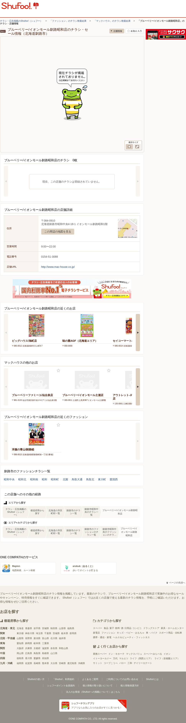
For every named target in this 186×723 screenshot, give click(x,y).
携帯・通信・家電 (102, 637)
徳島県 (20, 658)
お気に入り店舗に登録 (134, 31)
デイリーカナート (143, 663)
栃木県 (64, 633)
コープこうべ (111, 663)
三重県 (45, 643)
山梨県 (20, 638)
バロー (122, 663)
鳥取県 (37, 653)
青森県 (28, 628)
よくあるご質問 (90, 679)
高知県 (45, 658)
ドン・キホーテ (116, 654)
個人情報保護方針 (129, 685)
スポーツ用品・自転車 (170, 632)
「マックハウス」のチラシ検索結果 (112, 21)
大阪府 (20, 648)
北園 (65, 479)
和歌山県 (63, 648)
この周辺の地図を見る (57, 231)
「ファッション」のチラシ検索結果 (68, 21)
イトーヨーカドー (102, 658)
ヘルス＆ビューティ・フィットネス (131, 637)
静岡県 (28, 643)
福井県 (62, 638)
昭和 (44, 479)
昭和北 (22, 479)
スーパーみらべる (153, 654)
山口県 (53, 653)
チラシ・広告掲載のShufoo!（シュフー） (21, 21)
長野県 (28, 638)
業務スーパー (100, 654)
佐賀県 (28, 663)
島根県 (45, 653)
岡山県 (20, 653)
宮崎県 (62, 663)
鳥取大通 (77, 479)
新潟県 (37, 638)
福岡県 (20, 663)
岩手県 (37, 628)
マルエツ (123, 658)
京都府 (37, 648)
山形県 (62, 628)
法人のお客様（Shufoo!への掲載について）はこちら (93, 692)
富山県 (45, 638)
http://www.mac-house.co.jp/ (58, 266)
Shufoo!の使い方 (35, 679)
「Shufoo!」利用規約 (63, 679)
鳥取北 (90, 479)
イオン (167, 654)
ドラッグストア (151, 628)
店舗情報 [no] (116, 31)
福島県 (70, 628)
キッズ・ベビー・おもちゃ (130, 632)
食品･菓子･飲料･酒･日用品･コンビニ (123, 628)
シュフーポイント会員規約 (61, 685)
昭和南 (34, 479)
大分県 (53, 663)
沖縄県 (81, 663)
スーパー (97, 628)
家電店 (96, 632)
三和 (130, 663)
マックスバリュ (134, 654)
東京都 (20, 633)
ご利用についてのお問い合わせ (122, 679)
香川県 (28, 658)
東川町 (102, 479)
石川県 (53, 638)
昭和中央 (9, 479)
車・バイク (151, 632)
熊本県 (45, 663)
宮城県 (45, 628)
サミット (97, 663)
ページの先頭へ (175, 582)
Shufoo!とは (152, 679)
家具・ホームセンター (172, 628)
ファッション (108, 632)
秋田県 (53, 628)
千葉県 (47, 633)
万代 (115, 658)
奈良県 (53, 648)
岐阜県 (37, 643)
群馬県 (73, 633)
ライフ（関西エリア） (141, 658)
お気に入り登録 (58, 370)
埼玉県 (39, 633)
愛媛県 (37, 658)
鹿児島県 (72, 663)
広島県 (28, 653)
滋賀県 (45, 648)
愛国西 (114, 479)
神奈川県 (29, 633)
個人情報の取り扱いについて (98, 685)
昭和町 (55, 479)
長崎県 (37, 663)
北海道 (20, 628)
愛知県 (20, 643)
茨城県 (56, 633)
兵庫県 (28, 648)
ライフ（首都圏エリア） (167, 658)
